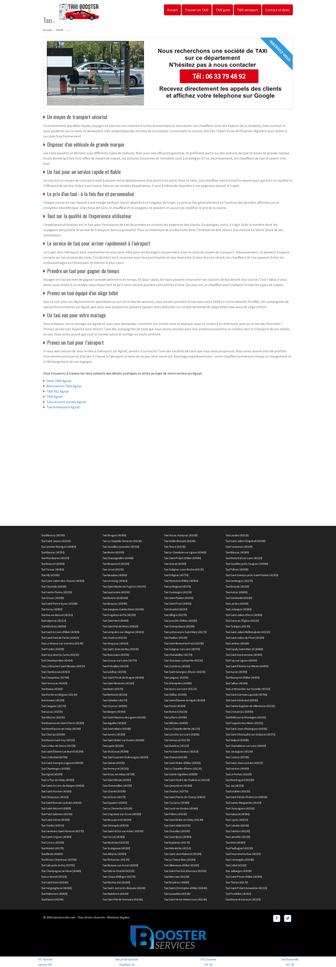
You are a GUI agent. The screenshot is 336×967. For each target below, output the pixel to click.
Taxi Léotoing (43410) (114, 581)
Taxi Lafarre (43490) (175, 717)
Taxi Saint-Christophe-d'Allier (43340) (185, 888)
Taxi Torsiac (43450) (52, 569)
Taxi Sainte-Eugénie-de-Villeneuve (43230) (250, 706)
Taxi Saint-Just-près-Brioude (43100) (123, 888)
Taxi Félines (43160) (175, 814)
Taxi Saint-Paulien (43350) (178, 598)
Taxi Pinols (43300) (174, 706)
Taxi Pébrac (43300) (236, 569)
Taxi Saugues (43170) (53, 706)
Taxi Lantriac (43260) (237, 643)
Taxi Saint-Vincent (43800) (56, 808)
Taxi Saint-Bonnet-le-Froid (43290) (184, 643)
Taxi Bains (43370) (112, 689)
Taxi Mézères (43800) (53, 626)
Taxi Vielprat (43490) (237, 740)
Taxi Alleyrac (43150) (53, 717)
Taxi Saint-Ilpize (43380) (177, 837)
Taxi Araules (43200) (52, 700)
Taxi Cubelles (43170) (114, 700)
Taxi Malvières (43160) (115, 894)
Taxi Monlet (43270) (52, 848)
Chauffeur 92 (126, 965)
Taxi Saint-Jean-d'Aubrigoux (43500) (246, 729)
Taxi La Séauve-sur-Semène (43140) (62, 643)
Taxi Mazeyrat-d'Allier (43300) (242, 677)
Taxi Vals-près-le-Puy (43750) (58, 865)
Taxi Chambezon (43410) (55, 672)
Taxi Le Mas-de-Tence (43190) (58, 746)
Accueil (172, 10)
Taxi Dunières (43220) (176, 746)
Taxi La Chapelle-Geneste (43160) (122, 541)
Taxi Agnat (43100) (51, 774)
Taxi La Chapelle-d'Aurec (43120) (183, 768)
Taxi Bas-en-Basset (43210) (57, 615)
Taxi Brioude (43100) (237, 586)
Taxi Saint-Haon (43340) (54, 882)
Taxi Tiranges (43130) (237, 626)
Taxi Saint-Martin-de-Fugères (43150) (124, 586)
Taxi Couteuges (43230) (178, 592)
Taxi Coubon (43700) (237, 757)
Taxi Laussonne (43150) (116, 592)
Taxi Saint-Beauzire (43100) (118, 683)
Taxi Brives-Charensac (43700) (59, 860)
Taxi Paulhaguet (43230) (239, 848)
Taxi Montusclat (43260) (116, 882)
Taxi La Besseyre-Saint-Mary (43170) (185, 632)
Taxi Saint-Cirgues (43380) (56, 837)
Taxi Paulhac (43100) (175, 638)
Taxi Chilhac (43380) (175, 695)
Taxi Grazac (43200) (52, 598)
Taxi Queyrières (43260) (178, 786)
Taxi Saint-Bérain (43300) (116, 780)
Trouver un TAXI (196, 10)
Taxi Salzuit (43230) (113, 763)
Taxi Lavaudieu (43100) (177, 894)
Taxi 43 (59, 30)
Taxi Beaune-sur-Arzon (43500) (120, 865)
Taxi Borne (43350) (113, 552)
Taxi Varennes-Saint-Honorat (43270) (62, 831)
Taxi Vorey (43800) (51, 609)
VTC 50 (208, 965)
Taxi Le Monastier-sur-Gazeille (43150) (247, 689)
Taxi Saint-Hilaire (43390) (116, 729)
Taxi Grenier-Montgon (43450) (58, 547)
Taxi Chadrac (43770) (176, 791)
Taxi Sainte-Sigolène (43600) (180, 774)
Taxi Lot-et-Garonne (126, 959)
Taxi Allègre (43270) (175, 615)
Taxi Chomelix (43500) (53, 586)
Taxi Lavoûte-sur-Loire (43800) (181, 734)
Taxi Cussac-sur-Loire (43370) (119, 660)
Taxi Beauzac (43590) (114, 603)
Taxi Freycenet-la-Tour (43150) (243, 854)
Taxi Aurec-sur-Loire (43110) (180, 689)
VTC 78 (290, 965)
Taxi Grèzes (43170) (114, 797)
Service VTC (45, 965)
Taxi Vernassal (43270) (177, 740)
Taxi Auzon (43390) (236, 672)
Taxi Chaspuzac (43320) (55, 797)
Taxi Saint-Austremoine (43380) (243, 655)
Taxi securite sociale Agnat (66, 402)
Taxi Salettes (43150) (237, 831)
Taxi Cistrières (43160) (177, 666)
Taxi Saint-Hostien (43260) (56, 791)
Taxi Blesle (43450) (52, 854)
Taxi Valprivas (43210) (53, 621)
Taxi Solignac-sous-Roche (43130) (184, 569)
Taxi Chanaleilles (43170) (178, 655)
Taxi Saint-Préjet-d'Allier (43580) (182, 558)
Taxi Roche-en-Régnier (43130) (59, 695)
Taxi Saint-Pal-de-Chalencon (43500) (246, 797)
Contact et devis (277, 10)
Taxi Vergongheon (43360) (56, 888)
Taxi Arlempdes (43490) (178, 683)
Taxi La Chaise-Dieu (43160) (179, 860)
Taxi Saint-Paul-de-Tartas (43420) (60, 638)
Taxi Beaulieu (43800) (114, 575)
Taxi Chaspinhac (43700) (55, 677)
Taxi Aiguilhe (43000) (114, 723)
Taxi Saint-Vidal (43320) (177, 825)
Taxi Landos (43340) (236, 603)
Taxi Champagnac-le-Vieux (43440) (61, 871)
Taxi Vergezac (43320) (115, 643)
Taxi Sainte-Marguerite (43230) (243, 803)
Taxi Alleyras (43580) (114, 854)
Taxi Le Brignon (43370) (177, 586)
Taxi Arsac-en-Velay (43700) (118, 774)
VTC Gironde (45, 959)
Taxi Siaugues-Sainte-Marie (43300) (123, 609)
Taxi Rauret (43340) (52, 899)
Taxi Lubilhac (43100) (114, 672)
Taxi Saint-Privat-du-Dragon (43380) (123, 677)
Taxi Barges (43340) (113, 712)
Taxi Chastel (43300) (114, 791)
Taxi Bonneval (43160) (115, 598)
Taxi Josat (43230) (112, 569)
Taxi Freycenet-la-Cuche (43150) (60, 655)
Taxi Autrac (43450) (236, 592)
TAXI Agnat (54, 396)
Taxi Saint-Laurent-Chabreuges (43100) (125, 757)
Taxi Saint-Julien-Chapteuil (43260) (245, 541)
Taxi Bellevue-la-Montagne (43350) (245, 717)
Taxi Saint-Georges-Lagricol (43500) (62, 763)
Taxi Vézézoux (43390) (115, 751)
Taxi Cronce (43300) (52, 842)
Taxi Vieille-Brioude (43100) (179, 541)
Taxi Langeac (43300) (176, 677)
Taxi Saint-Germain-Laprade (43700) (246, 695)
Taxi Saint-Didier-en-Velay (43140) (183, 820)
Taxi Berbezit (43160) (114, 695)
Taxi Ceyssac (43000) (114, 706)
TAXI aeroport (247, 10)
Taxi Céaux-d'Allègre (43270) (118, 877)
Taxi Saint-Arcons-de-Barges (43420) (62, 786)
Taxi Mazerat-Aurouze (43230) (242, 899)
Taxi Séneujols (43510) (115, 825)
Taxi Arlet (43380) (235, 842)
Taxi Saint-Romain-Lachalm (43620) (61, 803)
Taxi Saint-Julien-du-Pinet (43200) (244, 638)
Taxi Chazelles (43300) (177, 831)
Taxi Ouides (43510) (52, 825)
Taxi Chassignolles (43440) (117, 558)
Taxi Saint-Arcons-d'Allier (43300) (60, 632)
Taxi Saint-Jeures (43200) (56, 541)
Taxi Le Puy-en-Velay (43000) (57, 780)
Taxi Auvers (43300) (113, 734)
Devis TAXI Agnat (59, 381)
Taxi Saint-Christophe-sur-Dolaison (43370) (250, 734)
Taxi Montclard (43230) (115, 842)
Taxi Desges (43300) (114, 535)
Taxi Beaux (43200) (52, 689)
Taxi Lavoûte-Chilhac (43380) (180, 621)
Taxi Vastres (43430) (237, 768)
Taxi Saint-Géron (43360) (55, 820)
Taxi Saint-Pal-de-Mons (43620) (120, 626)
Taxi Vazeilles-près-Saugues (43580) (246, 564)
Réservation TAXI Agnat (64, 386)
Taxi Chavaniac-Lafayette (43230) (183, 660)
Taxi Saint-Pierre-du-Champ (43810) (184, 797)
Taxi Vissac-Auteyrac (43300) (180, 535)
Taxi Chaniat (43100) (175, 757)
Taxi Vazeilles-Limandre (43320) (120, 547)
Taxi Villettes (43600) (176, 723)
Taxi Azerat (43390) (175, 564)
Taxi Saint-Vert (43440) (115, 621)
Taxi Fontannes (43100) (238, 547)
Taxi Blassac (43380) (237, 552)
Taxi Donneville (290, 959)
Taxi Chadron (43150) (114, 638)
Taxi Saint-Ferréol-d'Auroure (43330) (185, 871)
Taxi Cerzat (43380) (113, 837)
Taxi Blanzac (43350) (53, 552)
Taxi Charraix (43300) (53, 734)
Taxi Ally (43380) (50, 575)
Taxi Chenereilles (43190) (117, 786)
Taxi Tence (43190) (174, 547)
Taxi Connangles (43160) (239, 860)
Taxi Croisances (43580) (239, 712)
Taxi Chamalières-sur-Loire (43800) (245, 746)
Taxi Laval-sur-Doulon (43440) (181, 808)
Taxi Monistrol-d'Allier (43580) (181, 581)
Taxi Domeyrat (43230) (115, 768)
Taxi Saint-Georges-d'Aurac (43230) (184, 672)
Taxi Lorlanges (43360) (238, 609)
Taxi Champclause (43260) (179, 626)
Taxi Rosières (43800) (176, 882)
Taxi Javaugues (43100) (239, 751)
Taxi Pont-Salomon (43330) (56, 814)
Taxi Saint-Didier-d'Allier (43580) (182, 763)
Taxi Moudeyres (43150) (55, 558)
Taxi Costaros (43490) (176, 803)
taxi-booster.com (64, 917)
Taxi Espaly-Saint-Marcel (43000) (244, 649)
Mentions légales (118, 917)
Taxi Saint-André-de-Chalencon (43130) (187, 780)
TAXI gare (223, 10)
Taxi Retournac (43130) (115, 860)
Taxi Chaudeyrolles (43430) (57, 660)
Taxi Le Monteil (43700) (54, 757)
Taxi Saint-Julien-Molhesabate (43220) (247, 632)
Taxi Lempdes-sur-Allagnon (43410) (123, 632)
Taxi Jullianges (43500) (238, 871)
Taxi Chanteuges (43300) (55, 768)
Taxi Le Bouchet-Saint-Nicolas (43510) (63, 666)
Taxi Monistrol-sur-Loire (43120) (243, 558)
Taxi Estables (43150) (237, 791)
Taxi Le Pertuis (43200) (238, 774)
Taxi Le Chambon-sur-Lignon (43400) (185, 552)
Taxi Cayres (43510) (236, 820)
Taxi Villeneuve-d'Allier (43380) (181, 865)
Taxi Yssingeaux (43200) (116, 848)
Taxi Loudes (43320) (237, 535)
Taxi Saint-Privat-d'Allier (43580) (243, 877)
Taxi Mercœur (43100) (176, 877)
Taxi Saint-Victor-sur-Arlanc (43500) (122, 831)
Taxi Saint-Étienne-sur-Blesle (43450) (246, 666)
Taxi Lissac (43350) (52, 712)
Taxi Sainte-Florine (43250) (56, 592)
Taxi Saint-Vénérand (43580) (241, 700)
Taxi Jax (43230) (234, 786)
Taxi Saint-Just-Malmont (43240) (182, 854)
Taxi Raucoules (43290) (115, 655)
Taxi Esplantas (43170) (177, 842)
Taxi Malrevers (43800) (54, 894)
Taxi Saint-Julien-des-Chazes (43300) (62, 581)
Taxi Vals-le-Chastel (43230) (118, 871)
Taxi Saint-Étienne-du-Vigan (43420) (184, 700)
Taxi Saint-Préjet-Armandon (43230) (246, 888)
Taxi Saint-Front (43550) (177, 603)
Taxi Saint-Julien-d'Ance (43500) (243, 615)
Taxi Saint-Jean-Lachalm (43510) (244, 763)
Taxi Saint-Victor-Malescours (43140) (185, 899)
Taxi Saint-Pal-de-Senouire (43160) (122, 899)
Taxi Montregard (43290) (239, 780)
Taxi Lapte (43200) (112, 746)
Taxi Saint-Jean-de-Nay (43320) (120, 649)
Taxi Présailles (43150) (115, 666)
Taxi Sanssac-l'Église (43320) (242, 621)
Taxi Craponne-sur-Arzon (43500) (121, 814)
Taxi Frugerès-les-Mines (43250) (244, 723)
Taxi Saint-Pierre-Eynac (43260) (59, 603)
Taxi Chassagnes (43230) (240, 808)
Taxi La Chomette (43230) (117, 808)
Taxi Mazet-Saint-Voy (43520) (58, 740)
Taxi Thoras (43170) (236, 882)
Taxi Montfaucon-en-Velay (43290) (61, 729)
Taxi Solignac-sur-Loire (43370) (182, 649)
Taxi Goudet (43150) (175, 609)
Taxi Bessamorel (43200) (116, 820)
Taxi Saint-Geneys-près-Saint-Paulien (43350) (251, 575)
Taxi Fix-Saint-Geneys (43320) (181, 751)
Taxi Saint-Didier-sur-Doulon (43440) (123, 740)
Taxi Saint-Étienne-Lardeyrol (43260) (62, 751)
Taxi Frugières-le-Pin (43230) (119, 615)
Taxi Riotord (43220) (175, 712)
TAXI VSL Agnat (57, 391)
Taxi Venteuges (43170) (239, 581)
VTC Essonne (208, 959)
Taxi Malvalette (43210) (177, 848)
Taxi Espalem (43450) (114, 803)
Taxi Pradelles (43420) (238, 894)
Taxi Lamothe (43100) (237, 837)
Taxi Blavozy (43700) (53, 535)
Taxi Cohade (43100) (237, 825)
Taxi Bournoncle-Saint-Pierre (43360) (62, 723)
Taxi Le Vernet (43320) (54, 877)
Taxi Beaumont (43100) (115, 564)
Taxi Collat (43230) (235, 865)
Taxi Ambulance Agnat (63, 407)
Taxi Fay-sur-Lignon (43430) (241, 660)
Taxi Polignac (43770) (176, 575)
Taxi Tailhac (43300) (236, 683)
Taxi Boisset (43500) (53, 564)
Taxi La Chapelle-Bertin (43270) (182, 729)
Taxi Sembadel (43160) (238, 598)
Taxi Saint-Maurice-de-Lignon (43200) (124, 717)
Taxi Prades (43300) (52, 649)
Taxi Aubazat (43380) (237, 814)
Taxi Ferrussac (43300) (54, 683)
